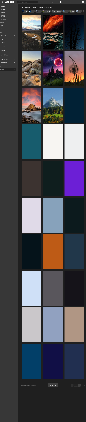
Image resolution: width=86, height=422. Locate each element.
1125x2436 (7, 46)
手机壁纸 (5, 9)
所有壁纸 (5, 6)
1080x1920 (12, 50)
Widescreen (6, 62)
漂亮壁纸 (5, 19)
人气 (5, 29)
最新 (5, 26)
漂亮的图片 (6, 16)
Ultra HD (5, 36)
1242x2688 (7, 42)
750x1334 (6, 54)
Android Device (7, 59)
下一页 (53, 385)
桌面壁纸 (5, 13)
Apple (4, 39)
